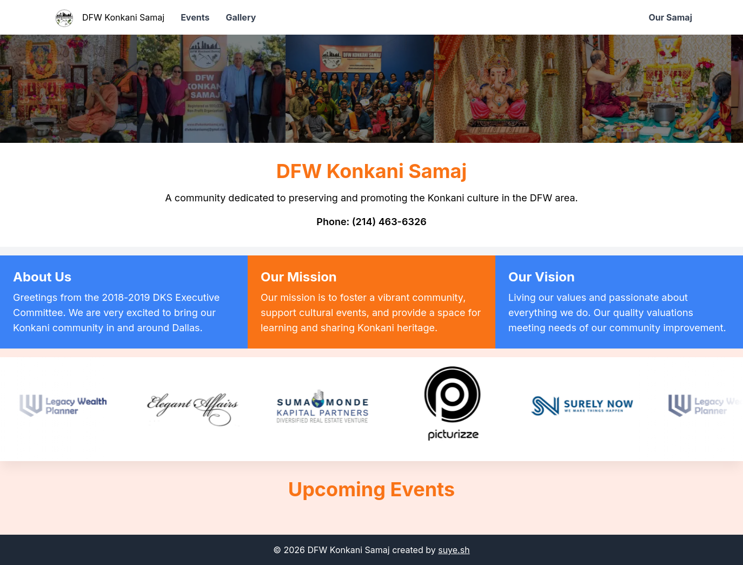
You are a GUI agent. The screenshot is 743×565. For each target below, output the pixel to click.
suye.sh (453, 549)
